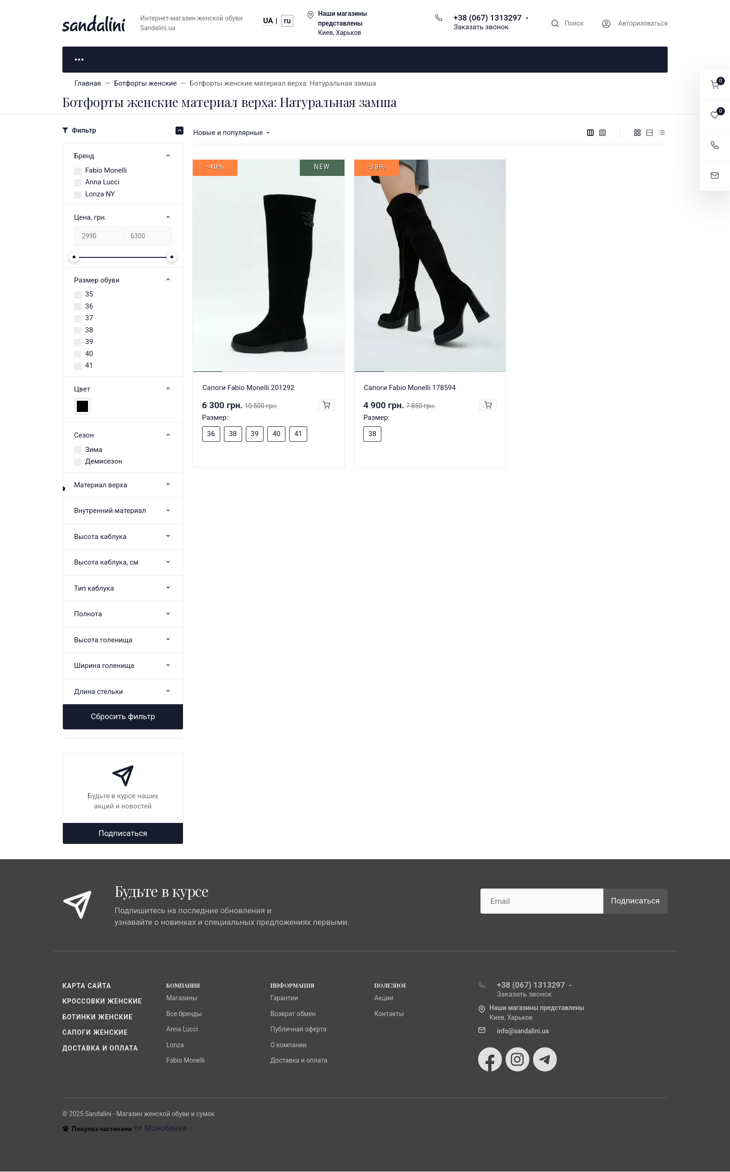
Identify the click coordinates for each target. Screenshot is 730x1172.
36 (89, 307)
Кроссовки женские (102, 1002)
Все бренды (184, 1014)
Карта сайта (86, 986)
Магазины (181, 999)
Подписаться (123, 833)
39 (89, 342)
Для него (202, 59)
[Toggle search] (567, 23)
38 (89, 330)
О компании (288, 1045)
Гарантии (284, 999)
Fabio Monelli (106, 171)
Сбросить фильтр (123, 717)
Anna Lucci (102, 183)
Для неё (108, 59)
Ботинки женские (97, 1017)
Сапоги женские (95, 1033)
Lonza (174, 1045)
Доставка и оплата (100, 1048)
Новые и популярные (228, 133)
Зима (93, 450)
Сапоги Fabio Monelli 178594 (410, 388)
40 (89, 354)
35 (89, 295)
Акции (383, 999)
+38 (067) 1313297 (487, 17)
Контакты (389, 1014)
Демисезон (103, 462)
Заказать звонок (480, 27)
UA (268, 20)
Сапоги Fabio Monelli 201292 (249, 388)
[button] (715, 85)
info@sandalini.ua (523, 1031)
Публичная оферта (298, 1030)
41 (89, 366)
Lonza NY (100, 194)
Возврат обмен (293, 1014)
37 (89, 319)
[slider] (74, 257)
